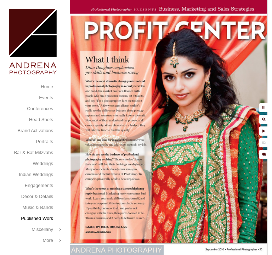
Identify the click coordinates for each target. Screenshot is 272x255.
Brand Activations (35, 130)
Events (46, 97)
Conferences (40, 108)
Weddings (43, 163)
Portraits (44, 141)
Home (47, 86)
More (47, 240)
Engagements (39, 185)
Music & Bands (37, 207)
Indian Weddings (36, 174)
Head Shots (41, 119)
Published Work (37, 218)
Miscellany (42, 229)
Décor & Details (37, 196)
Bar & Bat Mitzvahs (33, 152)
